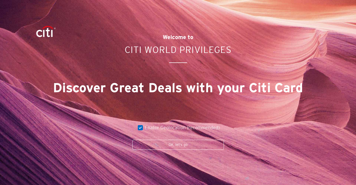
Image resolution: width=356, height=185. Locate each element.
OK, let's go (178, 145)
